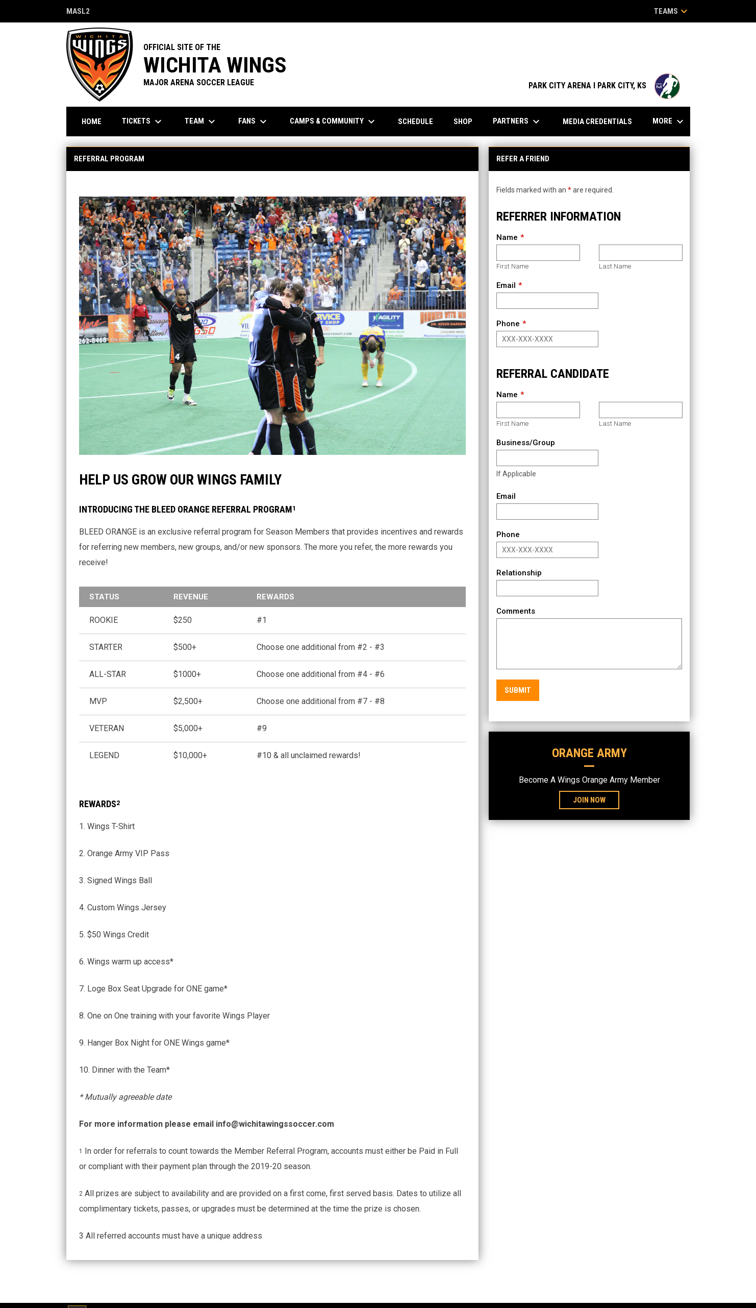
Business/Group (525, 442)
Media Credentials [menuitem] (597, 121)
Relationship (519, 572)
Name (507, 237)
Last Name (615, 266)
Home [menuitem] (92, 121)
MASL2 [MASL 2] (78, 12)
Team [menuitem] (201, 121)
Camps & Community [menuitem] (333, 121)
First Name (512, 266)
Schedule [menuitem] (415, 121)
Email (506, 285)
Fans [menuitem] (253, 121)
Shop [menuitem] (462, 121)
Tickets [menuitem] (143, 121)
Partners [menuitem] (517, 121)
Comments (515, 611)
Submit (518, 690)
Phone (508, 323)
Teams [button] (672, 11)
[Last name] (640, 253)
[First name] (537, 253)
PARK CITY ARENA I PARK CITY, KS (604, 85)
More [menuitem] (669, 121)
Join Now (589, 800)
